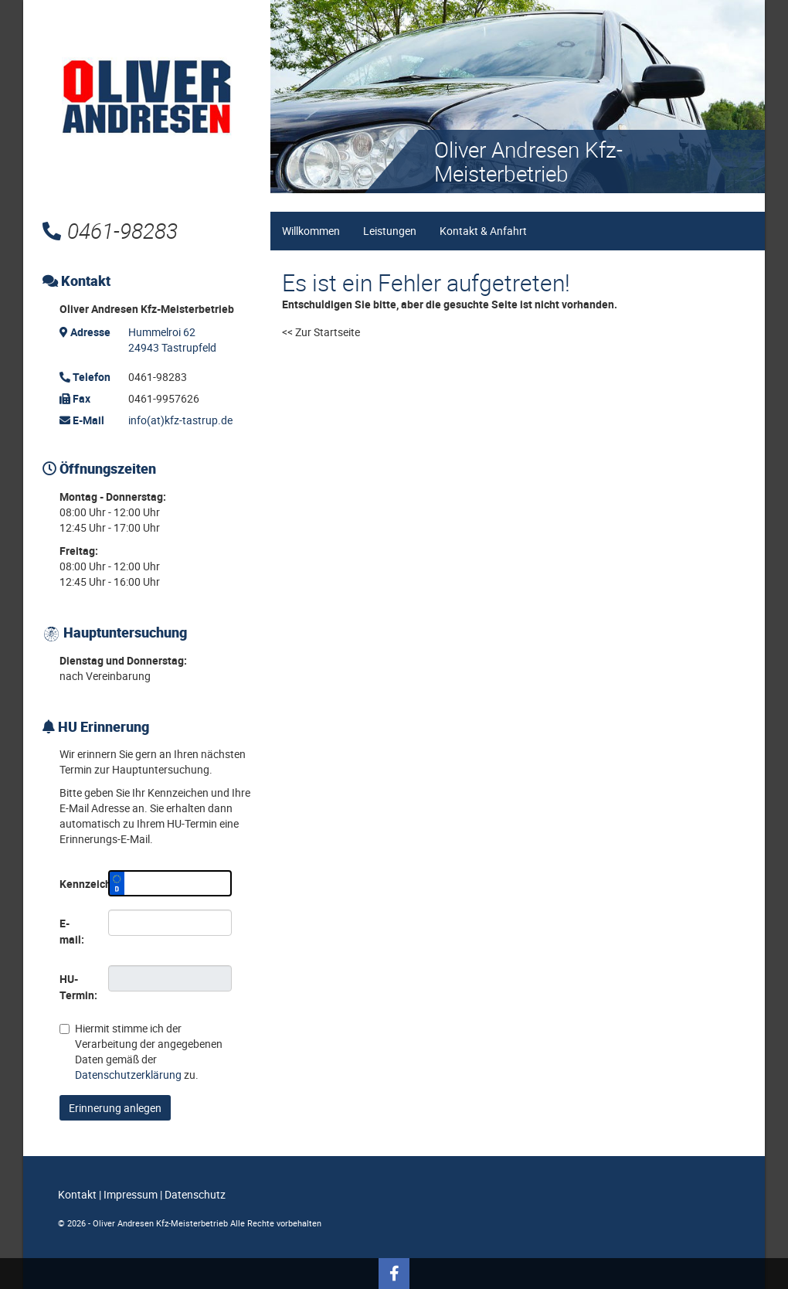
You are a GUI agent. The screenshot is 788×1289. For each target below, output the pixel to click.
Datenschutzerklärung (128, 1074)
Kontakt (77, 1194)
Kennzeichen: (78, 883)
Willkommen (311, 230)
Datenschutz (195, 1194)
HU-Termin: (78, 986)
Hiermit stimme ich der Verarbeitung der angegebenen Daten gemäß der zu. (140, 1051)
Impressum (131, 1194)
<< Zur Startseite (321, 332)
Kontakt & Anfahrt (483, 230)
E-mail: (71, 931)
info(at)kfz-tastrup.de (180, 420)
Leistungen (389, 230)
